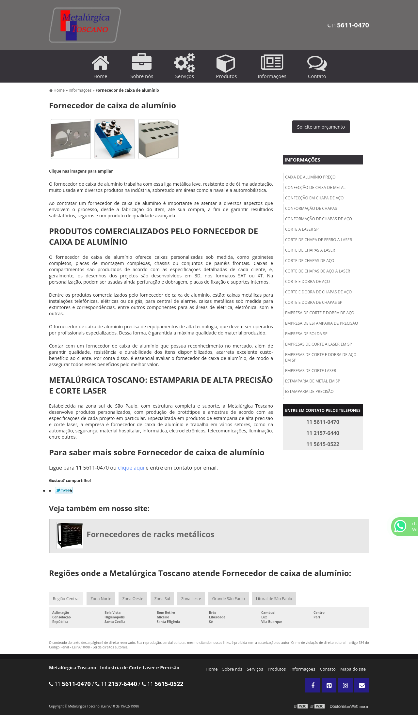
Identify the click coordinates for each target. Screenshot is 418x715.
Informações (302, 159)
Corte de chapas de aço (309, 260)
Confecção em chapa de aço (314, 198)
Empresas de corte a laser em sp (318, 344)
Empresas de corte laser (310, 370)
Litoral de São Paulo (274, 598)
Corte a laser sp (302, 229)
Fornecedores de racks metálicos (151, 534)
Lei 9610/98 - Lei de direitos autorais (99, 647)
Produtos (277, 669)
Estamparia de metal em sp (312, 381)
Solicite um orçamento (321, 127)
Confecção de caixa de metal (315, 187)
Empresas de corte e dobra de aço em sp (320, 357)
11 (348, 26)
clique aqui (131, 467)
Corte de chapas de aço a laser (317, 271)
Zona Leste (191, 598)
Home (212, 669)
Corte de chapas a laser (310, 250)
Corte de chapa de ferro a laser (318, 239)
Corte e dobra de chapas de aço (318, 292)
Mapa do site (353, 669)
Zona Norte (100, 598)
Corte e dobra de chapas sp (313, 302)
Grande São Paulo (228, 598)
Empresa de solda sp (306, 333)
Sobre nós (232, 669)
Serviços (255, 669)
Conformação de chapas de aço (318, 219)
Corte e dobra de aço (307, 281)
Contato (328, 669)
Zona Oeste (132, 598)
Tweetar (64, 490)
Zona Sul (162, 598)
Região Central (66, 598)
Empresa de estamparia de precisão (321, 323)
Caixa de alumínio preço (310, 177)
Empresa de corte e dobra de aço (319, 313)
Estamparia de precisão (309, 391)
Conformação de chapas (311, 208)
